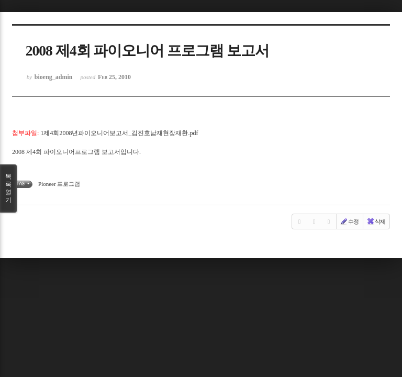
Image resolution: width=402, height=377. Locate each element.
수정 (349, 221)
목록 (8, 188)
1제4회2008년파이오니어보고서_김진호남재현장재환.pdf (119, 133)
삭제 (375, 221)
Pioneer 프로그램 (59, 184)
